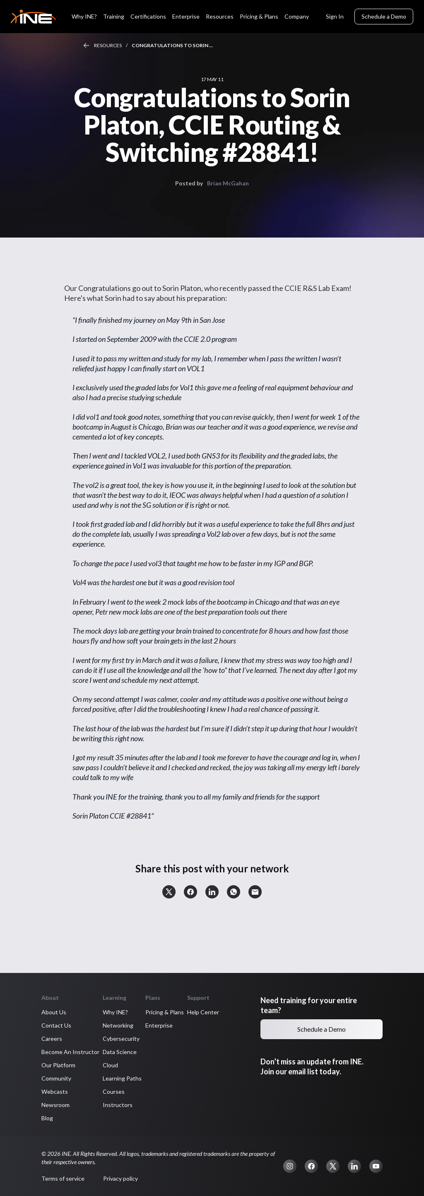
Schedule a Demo (383, 16)
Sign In (335, 16)
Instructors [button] (117, 1104)
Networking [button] (118, 1025)
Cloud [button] (110, 1065)
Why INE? (84, 16)
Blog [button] (47, 1118)
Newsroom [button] (55, 1104)
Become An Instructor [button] (70, 1051)
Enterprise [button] (159, 1025)
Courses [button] (114, 1091)
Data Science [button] (120, 1051)
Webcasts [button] (54, 1091)
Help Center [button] (203, 1012)
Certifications (148, 16)
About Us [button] (53, 1012)
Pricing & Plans (259, 16)
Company (296, 16)
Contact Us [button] (56, 1025)
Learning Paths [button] (122, 1078)
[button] (169, 891)
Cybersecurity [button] (121, 1038)
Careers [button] (51, 1038)
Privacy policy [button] (120, 1178)
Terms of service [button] (62, 1178)
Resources (220, 16)
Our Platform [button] (58, 1065)
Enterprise (186, 16)
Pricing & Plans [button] (164, 1012)
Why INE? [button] (115, 1012)
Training (113, 16)
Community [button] (56, 1078)
